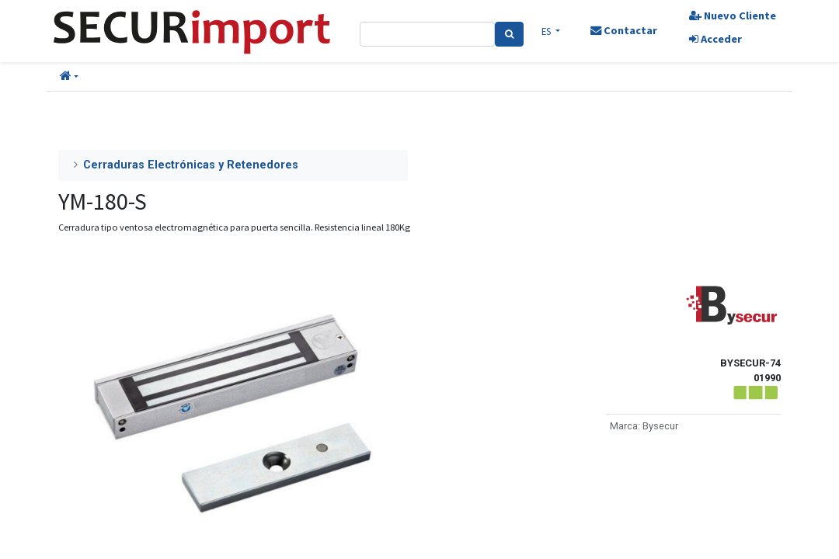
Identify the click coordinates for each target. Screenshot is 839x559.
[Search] (514, 34)
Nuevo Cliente (724, 16)
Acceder (707, 39)
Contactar (619, 30)
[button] (69, 77)
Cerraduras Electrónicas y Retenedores (190, 165)
